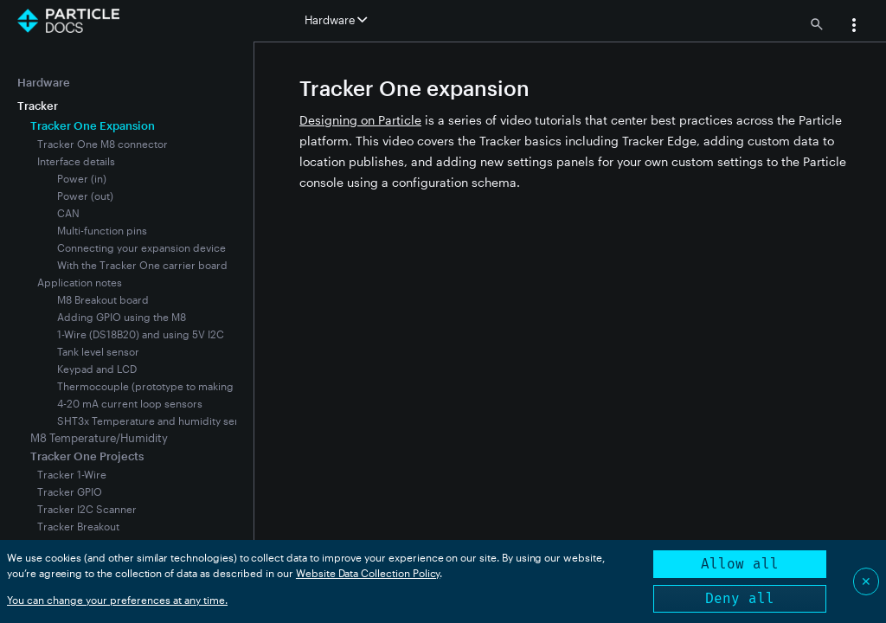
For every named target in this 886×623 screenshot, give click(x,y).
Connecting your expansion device (141, 247)
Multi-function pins (102, 230)
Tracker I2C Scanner (87, 509)
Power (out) (85, 195)
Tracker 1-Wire (71, 474)
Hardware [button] (336, 20)
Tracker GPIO (69, 491)
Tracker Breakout (78, 526)
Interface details (76, 161)
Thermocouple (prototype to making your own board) (187, 386)
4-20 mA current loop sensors (129, 403)
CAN (68, 213)
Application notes (79, 282)
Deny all (739, 598)
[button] (854, 27)
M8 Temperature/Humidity (99, 438)
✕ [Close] (866, 581)
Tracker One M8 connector (102, 144)
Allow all (740, 564)
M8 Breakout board (103, 299)
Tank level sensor (98, 351)
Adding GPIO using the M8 (121, 317)
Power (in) (81, 178)
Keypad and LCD (97, 369)
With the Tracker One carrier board (142, 265)
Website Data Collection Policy (368, 573)
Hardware (43, 82)
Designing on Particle (360, 119)
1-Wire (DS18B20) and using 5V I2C (140, 334)
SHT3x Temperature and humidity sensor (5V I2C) (177, 420)
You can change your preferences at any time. (117, 600)
